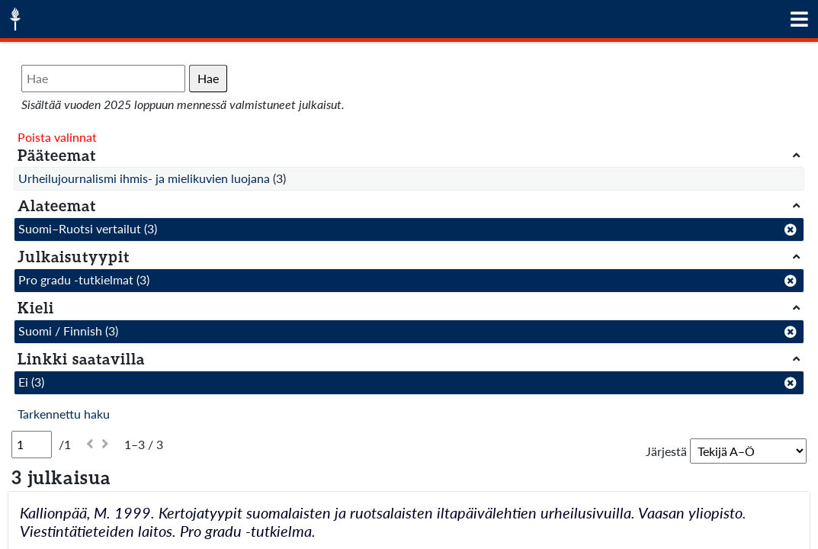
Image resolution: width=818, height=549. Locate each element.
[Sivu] (31, 444)
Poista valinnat (57, 137)
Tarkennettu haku (64, 413)
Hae (208, 78)
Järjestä (666, 451)
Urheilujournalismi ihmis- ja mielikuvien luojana (144, 178)
